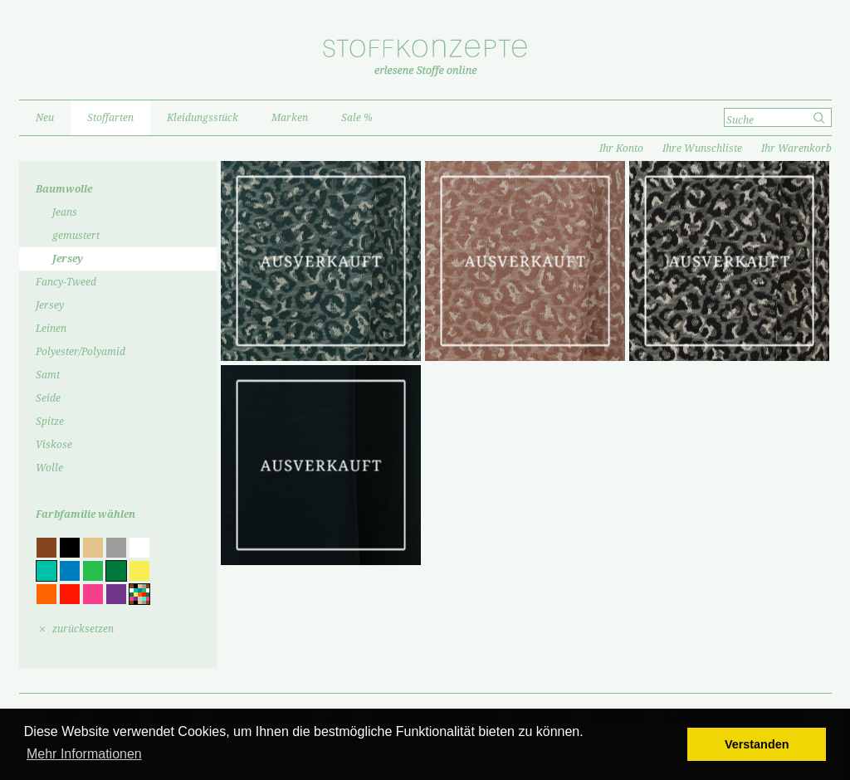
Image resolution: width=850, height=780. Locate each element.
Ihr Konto (621, 148)
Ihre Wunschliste (702, 148)
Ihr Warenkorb (796, 148)
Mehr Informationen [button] (84, 754)
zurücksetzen (83, 629)
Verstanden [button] (757, 744)
